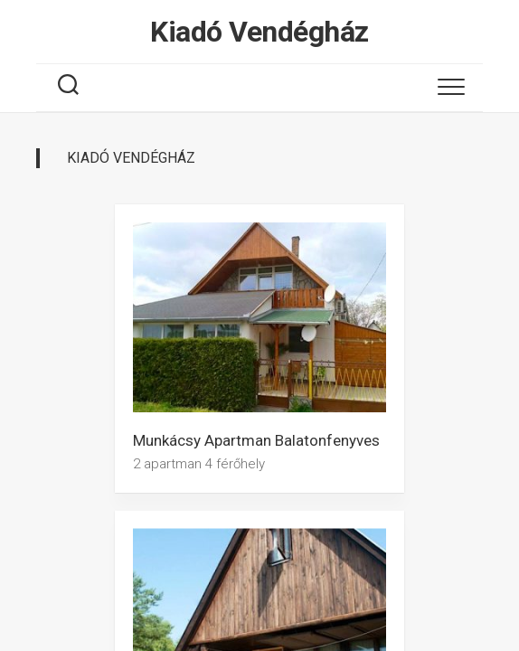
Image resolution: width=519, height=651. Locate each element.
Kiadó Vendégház (259, 31)
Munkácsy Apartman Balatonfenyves (256, 440)
